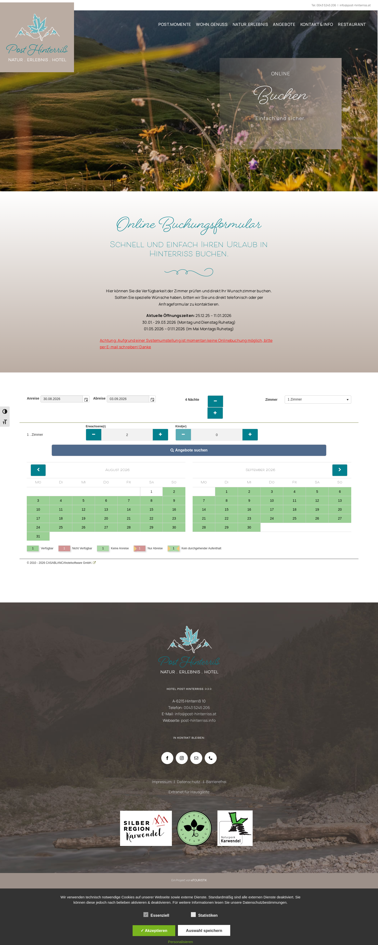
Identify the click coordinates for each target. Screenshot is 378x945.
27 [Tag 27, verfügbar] (106, 527)
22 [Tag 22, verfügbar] (151, 518)
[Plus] (160, 435)
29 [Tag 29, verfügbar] (151, 527)
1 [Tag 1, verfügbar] (227, 492)
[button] (86, 399)
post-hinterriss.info (198, 720)
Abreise (99, 398)
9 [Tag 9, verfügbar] (174, 500)
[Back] (38, 470)
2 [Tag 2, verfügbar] (174, 492)
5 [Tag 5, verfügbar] (83, 500)
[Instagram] (182, 758)
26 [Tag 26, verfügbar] (83, 527)
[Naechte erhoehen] (215, 413)
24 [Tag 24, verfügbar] (38, 527)
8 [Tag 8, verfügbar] (151, 500)
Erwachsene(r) (96, 426)
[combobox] (62, 399)
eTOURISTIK (199, 880)
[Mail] (196, 758)
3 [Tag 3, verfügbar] (38, 500)
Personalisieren (180, 942)
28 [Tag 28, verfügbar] (129, 527)
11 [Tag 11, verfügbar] (61, 509)
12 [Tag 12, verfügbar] (83, 509)
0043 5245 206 (326, 5)
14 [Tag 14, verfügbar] (129, 509)
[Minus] (93, 435)
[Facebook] (167, 758)
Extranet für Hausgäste (189, 792)
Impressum (162, 781)
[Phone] (211, 758)
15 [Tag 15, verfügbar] (151, 509)
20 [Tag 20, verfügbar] (106, 518)
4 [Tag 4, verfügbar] (61, 500)
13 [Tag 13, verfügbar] (106, 509)
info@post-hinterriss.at (355, 5)
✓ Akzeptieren (154, 930)
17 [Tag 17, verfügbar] (38, 518)
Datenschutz (189, 781)
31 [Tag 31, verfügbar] (38, 536)
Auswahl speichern (204, 930)
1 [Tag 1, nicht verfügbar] (151, 492)
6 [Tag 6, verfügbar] (106, 500)
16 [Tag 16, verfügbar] (174, 509)
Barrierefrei (216, 781)
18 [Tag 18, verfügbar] (61, 518)
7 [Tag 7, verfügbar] (129, 500)
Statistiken (204, 914)
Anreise (33, 398)
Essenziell (156, 914)
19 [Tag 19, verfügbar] (83, 518)
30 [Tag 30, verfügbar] (174, 527)
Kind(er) (181, 426)
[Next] (339, 470)
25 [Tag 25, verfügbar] (61, 527)
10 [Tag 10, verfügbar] (38, 509)
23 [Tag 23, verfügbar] (174, 518)
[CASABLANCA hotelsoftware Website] (94, 563)
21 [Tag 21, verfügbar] (129, 518)
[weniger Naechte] (215, 401)
